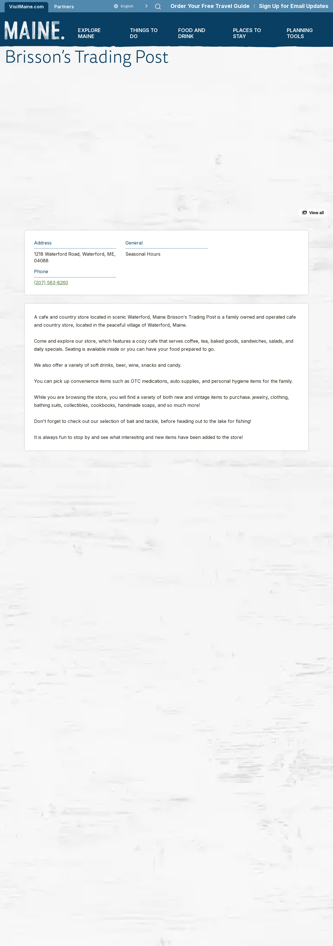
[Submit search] (158, 6)
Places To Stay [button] (247, 33)
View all (316, 212)
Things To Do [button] (144, 33)
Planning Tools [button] (300, 33)
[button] (110, 148)
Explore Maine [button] (89, 33)
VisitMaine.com (26, 6)
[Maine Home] (34, 30)
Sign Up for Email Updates (293, 6)
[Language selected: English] (131, 6)
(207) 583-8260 (51, 282)
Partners (64, 6)
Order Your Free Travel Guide (210, 6)
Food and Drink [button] (191, 33)
